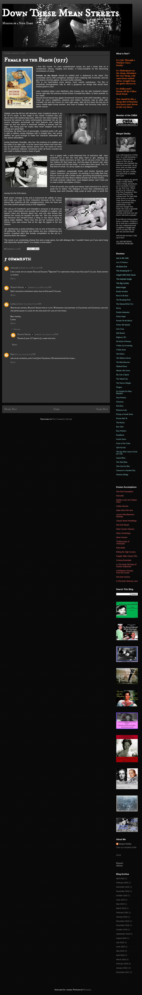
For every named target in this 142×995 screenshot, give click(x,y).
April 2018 (120, 955)
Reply (13, 278)
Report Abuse (119, 864)
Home (56, 409)
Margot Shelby (17, 287)
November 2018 (122, 925)
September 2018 (123, 934)
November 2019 (122, 891)
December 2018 (122, 921)
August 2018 (121, 938)
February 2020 (122, 883)
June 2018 (120, 947)
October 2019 (121, 895)
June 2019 (120, 900)
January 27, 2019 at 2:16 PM (46, 334)
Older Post (102, 409)
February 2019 (122, 913)
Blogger (87, 989)
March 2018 (121, 959)
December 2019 (122, 887)
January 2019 (121, 917)
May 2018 (120, 951)
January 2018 (121, 968)
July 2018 (120, 942)
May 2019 (120, 904)
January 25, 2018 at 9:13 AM (39, 287)
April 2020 (120, 878)
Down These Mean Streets (60, 13)
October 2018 (121, 930)
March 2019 (121, 908)
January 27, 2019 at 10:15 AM (29, 303)
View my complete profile (126, 847)
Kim (12, 354)
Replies (17, 329)
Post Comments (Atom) (62, 419)
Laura (13, 303)
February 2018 (122, 964)
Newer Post (10, 409)
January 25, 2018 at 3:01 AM (30, 267)
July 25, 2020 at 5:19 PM (25, 354)
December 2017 (122, 972)
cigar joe (14, 267)
